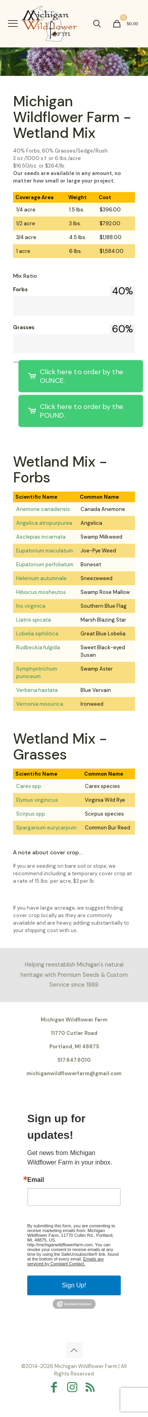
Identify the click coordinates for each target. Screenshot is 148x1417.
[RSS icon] (92, 1387)
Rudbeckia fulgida (38, 647)
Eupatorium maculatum (44, 550)
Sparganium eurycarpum (46, 827)
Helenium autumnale (41, 578)
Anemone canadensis (43, 509)
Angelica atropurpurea (44, 523)
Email (35, 1180)
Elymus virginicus (37, 800)
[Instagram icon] (74, 1387)
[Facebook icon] (56, 1387)
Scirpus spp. (31, 813)
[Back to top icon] (74, 1350)
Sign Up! (74, 1285)
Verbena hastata (37, 690)
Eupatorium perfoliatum (44, 564)
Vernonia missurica (39, 704)
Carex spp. (29, 786)
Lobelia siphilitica (37, 633)
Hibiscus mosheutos (41, 592)
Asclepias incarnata (41, 536)
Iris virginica (30, 606)
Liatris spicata (33, 619)
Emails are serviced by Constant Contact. (65, 1261)
